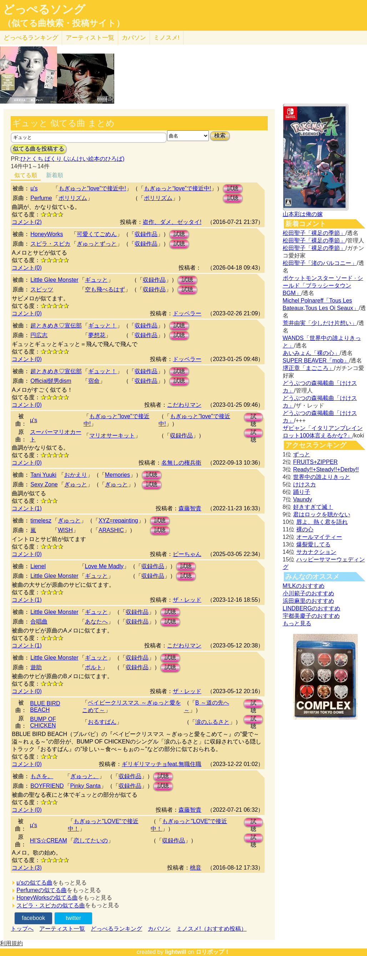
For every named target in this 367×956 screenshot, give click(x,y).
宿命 (94, 381)
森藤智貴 (190, 508)
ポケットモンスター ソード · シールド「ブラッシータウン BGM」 (323, 285)
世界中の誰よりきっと (321, 477)
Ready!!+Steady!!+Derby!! (326, 469)
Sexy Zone (43, 484)
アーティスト (90, 37)
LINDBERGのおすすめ (312, 608)
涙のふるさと (212, 722)
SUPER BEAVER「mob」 (316, 360)
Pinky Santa (85, 786)
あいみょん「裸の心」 (311, 353)
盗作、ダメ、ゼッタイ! (172, 222)
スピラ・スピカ (50, 244)
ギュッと (96, 280)
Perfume (41, 198)
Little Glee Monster (54, 280)
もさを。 (41, 776)
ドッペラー (187, 313)
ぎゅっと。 (84, 776)
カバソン (134, 37)
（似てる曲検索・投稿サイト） (64, 23)
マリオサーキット (112, 435)
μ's (33, 188)
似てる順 (25, 175)
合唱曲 (38, 622)
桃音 (195, 868)
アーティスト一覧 (62, 929)
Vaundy (302, 499)
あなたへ (96, 622)
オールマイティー (319, 537)
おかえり (75, 475)
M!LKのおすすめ (304, 586)
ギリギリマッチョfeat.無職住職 (161, 764)
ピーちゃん (187, 554)
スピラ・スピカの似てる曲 (50, 905)
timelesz (40, 520)
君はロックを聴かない (321, 514)
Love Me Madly (104, 566)
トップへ (22, 929)
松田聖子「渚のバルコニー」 (320, 263)
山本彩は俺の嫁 (303, 214)
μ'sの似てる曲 (34, 883)
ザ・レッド (187, 600)
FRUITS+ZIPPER (315, 462)
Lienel (38, 566)
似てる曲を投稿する (38, 149)
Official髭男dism (50, 381)
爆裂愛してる (313, 544)
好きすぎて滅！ (313, 507)
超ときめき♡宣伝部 (56, 325)
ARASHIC (111, 530)
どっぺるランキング (116, 929)
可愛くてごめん (97, 234)
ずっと (301, 454)
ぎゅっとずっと (97, 244)
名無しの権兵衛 (181, 463)
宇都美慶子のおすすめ (311, 616)
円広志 (38, 335)
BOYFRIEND (47, 786)
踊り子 (301, 492)
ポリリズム (73, 198)
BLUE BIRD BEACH (45, 706)
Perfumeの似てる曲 (41, 890)
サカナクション (316, 552)
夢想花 (96, 335)
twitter (73, 918)
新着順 (54, 175)
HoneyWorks (46, 234)
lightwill (175, 952)
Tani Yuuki (43, 475)
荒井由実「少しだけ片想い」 (320, 323)
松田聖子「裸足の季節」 (314, 233)
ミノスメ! (167, 37)
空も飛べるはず (105, 289)
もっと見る (297, 623)
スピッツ (41, 289)
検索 (220, 135)
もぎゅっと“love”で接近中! (177, 188)
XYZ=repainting (118, 520)
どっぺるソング (44, 9)
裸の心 (304, 529)
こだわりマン (184, 405)
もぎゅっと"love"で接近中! (92, 188)
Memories (117, 475)
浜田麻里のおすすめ (308, 601)
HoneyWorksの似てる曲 (46, 898)
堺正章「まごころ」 (308, 368)
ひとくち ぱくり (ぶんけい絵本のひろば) (72, 159)
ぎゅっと (75, 484)
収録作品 (146, 234)
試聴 (232, 188)
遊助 (36, 667)
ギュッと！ (102, 325)
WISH (65, 530)
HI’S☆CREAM (48, 840)
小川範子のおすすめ (308, 593)
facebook (33, 918)
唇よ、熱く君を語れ (322, 522)
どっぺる (31, 37)
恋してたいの (91, 840)
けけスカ (304, 484)
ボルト (93, 667)
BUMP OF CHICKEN (43, 722)
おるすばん (102, 722)
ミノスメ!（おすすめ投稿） (211, 929)
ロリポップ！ (213, 952)
